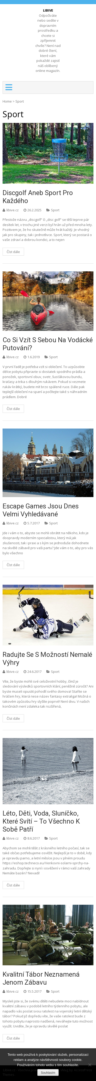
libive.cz (12, 210)
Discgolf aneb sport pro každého (38, 197)
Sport (55, 210)
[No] (89, 1064)
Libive (48, 10)
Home (7, 101)
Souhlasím (48, 1073)
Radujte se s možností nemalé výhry (47, 658)
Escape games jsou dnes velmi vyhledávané (41, 510)
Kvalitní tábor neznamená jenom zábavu (41, 978)
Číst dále (13, 251)
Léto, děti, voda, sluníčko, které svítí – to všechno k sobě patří (41, 821)
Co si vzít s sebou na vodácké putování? (48, 344)
